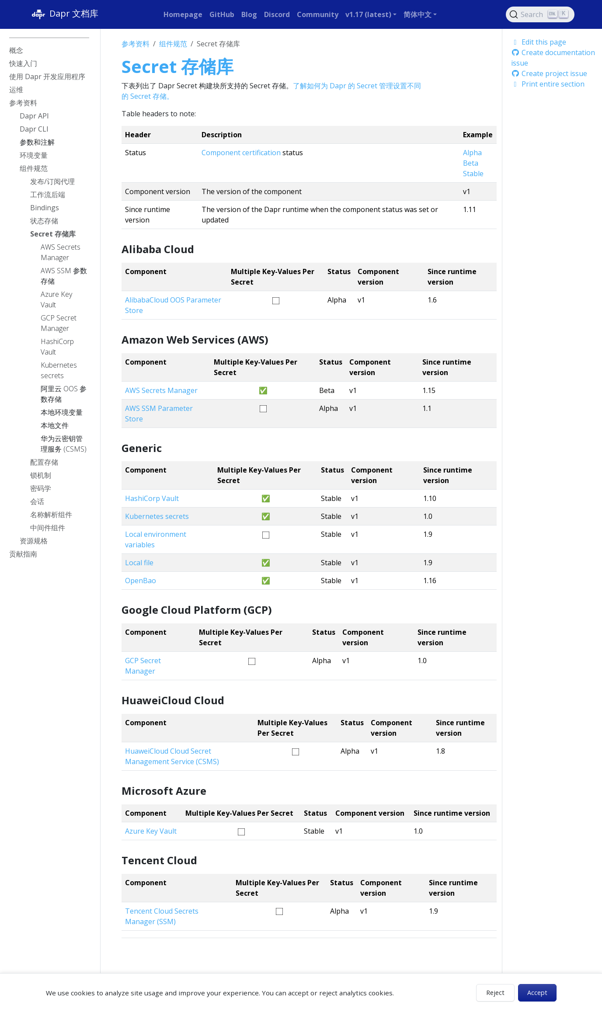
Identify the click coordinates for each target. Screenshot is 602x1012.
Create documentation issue (553, 58)
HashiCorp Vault (152, 498)
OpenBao (140, 580)
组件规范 (173, 44)
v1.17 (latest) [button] (368, 14)
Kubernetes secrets (157, 516)
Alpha (472, 152)
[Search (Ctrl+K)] (540, 14)
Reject (495, 992)
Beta (470, 163)
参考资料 (136, 44)
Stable (473, 173)
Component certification (241, 152)
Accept (537, 992)
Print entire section (548, 84)
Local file (139, 562)
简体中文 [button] (417, 14)
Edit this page (538, 42)
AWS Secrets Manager (161, 390)
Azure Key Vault (151, 831)
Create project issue (549, 73)
